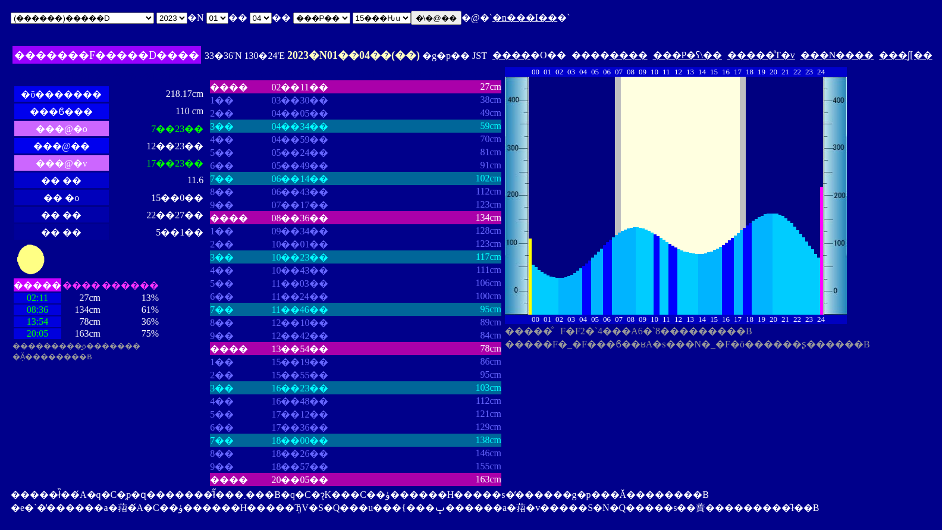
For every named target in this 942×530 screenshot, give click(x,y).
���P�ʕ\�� (687, 55)
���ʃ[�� (905, 55)
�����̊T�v (761, 55)
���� (511, 55)
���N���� (837, 55)
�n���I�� (524, 17)
